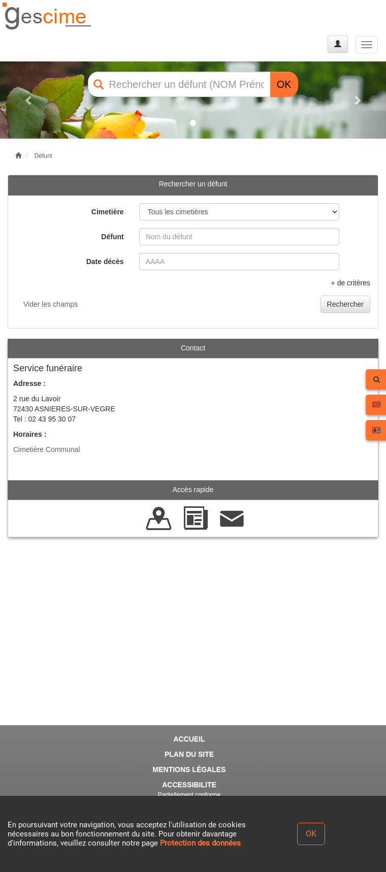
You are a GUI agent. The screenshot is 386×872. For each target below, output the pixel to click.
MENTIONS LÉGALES (189, 769)
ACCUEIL (189, 739)
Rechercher (345, 304)
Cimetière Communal (46, 449)
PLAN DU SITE (189, 754)
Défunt (43, 155)
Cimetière (107, 212)
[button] (29, 100)
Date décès (105, 261)
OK (284, 84)
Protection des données (200, 843)
